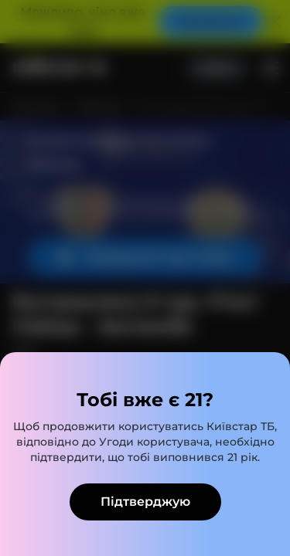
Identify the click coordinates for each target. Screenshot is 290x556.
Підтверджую (145, 501)
